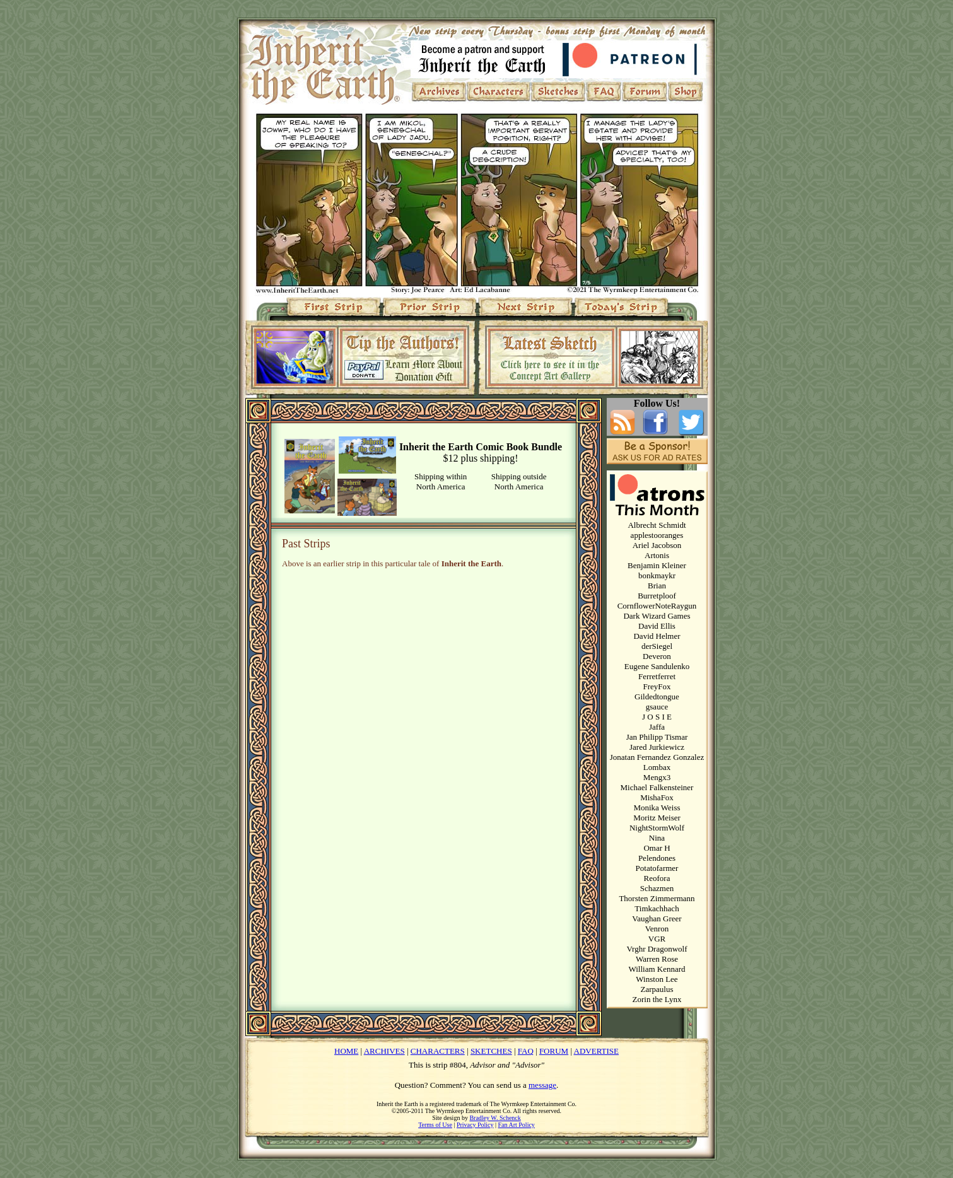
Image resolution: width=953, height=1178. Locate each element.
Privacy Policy (475, 1124)
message (542, 1085)
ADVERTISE (596, 1051)
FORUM (553, 1051)
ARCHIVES (384, 1051)
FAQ (526, 1051)
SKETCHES (491, 1051)
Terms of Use (435, 1124)
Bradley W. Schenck (494, 1117)
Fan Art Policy (516, 1124)
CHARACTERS (438, 1051)
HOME (346, 1051)
